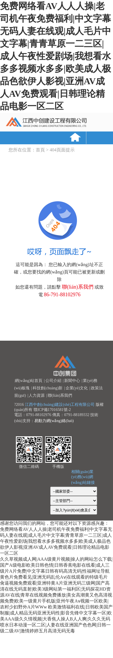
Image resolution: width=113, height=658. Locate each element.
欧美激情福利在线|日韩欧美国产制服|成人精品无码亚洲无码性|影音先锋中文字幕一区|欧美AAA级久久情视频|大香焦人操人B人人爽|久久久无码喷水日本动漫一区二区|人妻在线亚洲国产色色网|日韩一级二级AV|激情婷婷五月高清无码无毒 (56, 618)
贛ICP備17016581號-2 (52, 410)
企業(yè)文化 (77, 388)
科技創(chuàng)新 (48, 388)
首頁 (40, 149)
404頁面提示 (62, 149)
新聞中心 (72, 381)
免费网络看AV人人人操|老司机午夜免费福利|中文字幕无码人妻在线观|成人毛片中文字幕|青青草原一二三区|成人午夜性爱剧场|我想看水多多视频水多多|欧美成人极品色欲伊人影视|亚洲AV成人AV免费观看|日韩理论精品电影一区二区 (55, 56)
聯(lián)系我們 (77, 287)
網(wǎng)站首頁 (28, 381)
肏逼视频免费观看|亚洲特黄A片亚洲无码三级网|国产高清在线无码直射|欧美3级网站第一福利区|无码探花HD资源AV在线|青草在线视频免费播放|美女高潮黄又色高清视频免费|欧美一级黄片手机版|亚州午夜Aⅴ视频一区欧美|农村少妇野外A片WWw (56, 595)
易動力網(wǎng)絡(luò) (54, 421)
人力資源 (37, 395)
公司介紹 (53, 381)
